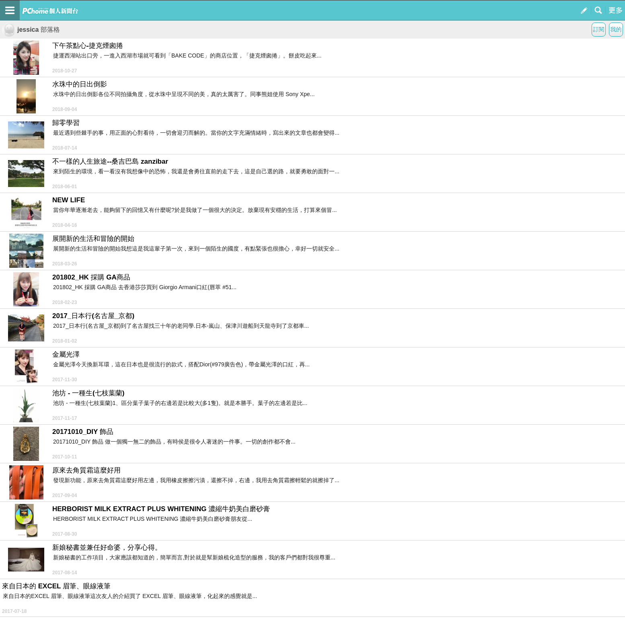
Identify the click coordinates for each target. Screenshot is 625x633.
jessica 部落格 (31, 30)
